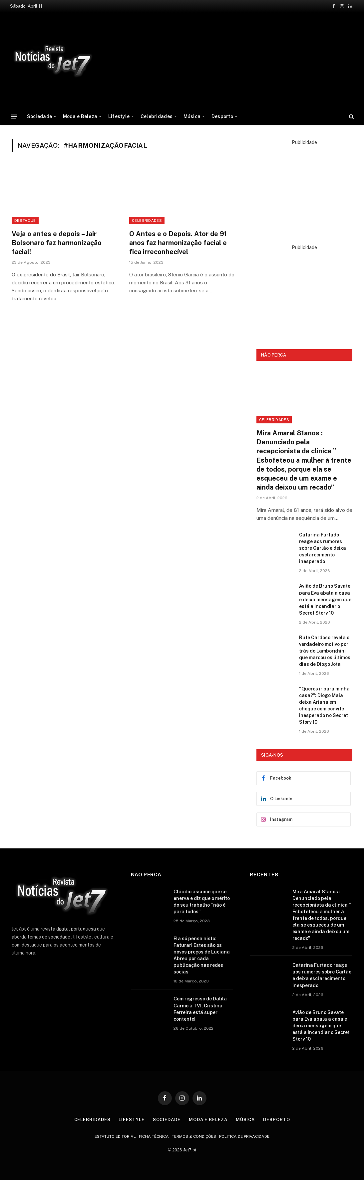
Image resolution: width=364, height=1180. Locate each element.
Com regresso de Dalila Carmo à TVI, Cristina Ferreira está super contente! (200, 1008)
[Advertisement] (234, 59)
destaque (25, 220)
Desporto (222, 116)
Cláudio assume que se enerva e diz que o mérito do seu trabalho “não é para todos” (202, 901)
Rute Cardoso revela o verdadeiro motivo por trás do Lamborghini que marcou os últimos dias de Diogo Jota (324, 651)
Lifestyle (119, 116)
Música (192, 116)
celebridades (147, 220)
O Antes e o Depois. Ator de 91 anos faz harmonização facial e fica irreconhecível (178, 243)
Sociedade (39, 116)
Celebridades (157, 116)
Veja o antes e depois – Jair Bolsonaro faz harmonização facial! (57, 243)
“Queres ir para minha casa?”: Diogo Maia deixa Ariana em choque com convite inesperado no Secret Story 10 (324, 705)
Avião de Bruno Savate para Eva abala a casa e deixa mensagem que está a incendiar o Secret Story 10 (325, 599)
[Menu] (14, 116)
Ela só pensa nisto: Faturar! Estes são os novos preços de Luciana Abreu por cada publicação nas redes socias (202, 955)
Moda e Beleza (80, 116)
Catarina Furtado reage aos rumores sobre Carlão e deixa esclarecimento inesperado (322, 548)
